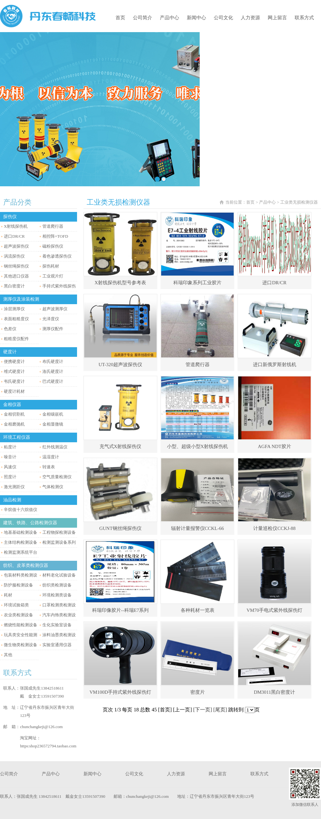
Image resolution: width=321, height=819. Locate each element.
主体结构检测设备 (20, 542)
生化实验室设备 (57, 624)
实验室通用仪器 (57, 644)
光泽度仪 (50, 318)
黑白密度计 (14, 286)
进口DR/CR (14, 236)
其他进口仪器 (16, 276)
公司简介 (142, 17)
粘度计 (10, 447)
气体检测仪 (52, 486)
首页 (120, 17)
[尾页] (220, 709)
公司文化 (223, 17)
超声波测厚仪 (54, 308)
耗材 (8, 595)
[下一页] (202, 709)
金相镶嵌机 (52, 414)
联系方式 (304, 17)
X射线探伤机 (16, 226)
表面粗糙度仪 (16, 318)
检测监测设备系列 (59, 542)
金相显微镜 (52, 424)
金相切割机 (14, 414)
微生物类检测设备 (20, 644)
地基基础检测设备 (20, 532)
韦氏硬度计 (14, 381)
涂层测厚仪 (14, 308)
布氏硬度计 (52, 361)
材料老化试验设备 (59, 575)
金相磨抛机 (14, 424)
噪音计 (10, 456)
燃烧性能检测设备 (20, 624)
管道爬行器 (52, 226)
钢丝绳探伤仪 (16, 266)
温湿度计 (50, 456)
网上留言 (277, 17)
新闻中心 (196, 17)
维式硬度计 (14, 371)
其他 (8, 654)
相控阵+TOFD (55, 236)
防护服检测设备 (18, 585)
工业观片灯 (52, 276)
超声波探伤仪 (16, 246)
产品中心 (169, 17)
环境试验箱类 (16, 605)
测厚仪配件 (52, 328)
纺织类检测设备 (57, 585)
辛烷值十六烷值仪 (20, 509)
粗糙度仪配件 (16, 338)
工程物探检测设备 (59, 532)
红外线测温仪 (54, 447)
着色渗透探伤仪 (57, 256)
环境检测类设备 (57, 595)
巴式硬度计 (52, 381)
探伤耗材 (50, 266)
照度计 (10, 476)
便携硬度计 (14, 361)
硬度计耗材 (14, 391)
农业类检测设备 (18, 614)
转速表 (48, 466)
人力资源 (250, 17)
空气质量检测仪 (57, 476)
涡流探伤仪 (14, 256)
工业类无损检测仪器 (299, 202)
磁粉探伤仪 (52, 246)
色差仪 (10, 328)
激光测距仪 (14, 486)
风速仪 (10, 466)
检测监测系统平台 (20, 552)
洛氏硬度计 (52, 371)
